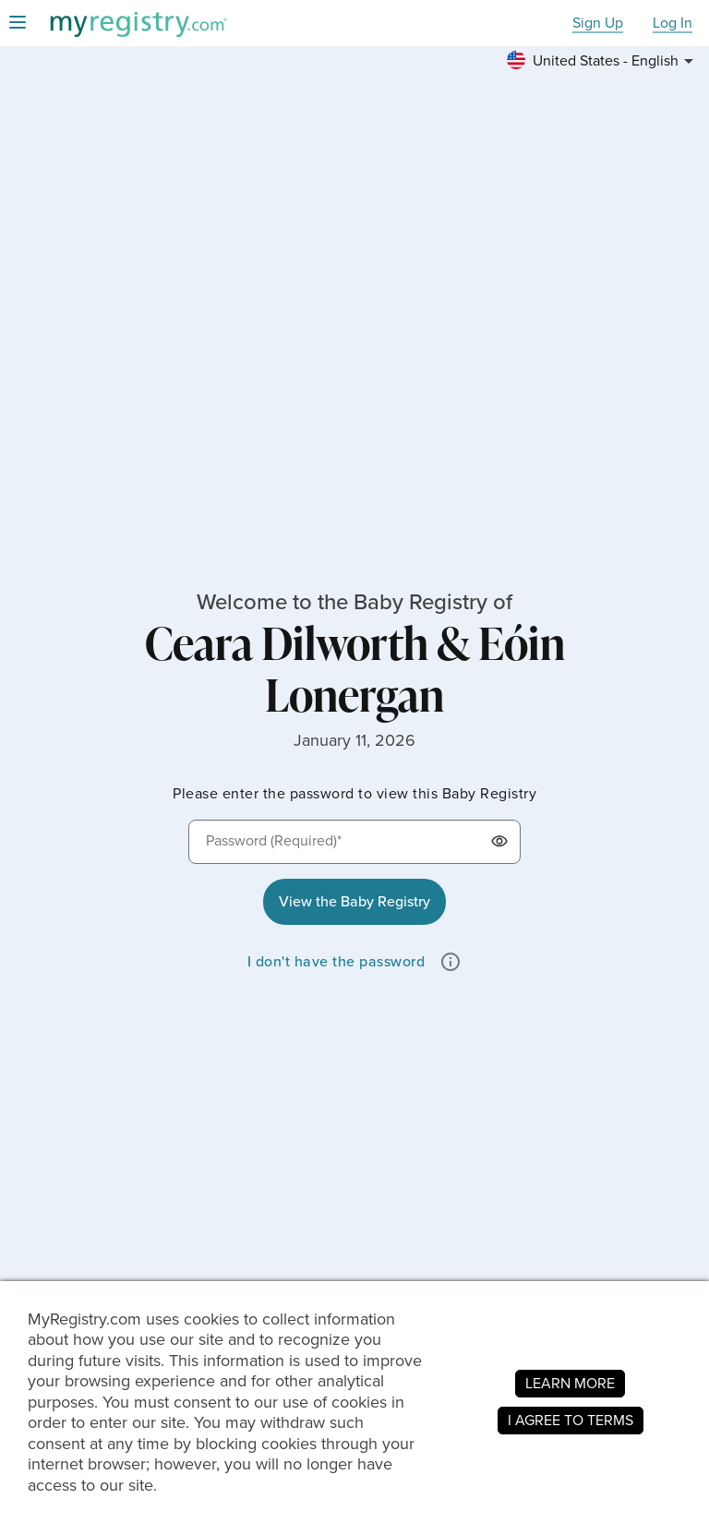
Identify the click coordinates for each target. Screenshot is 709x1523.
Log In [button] (672, 23)
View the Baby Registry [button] (354, 901)
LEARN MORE (570, 1383)
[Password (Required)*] (354, 842)
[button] (603, 61)
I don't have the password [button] (336, 961)
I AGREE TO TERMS (570, 1420)
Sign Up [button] (597, 23)
